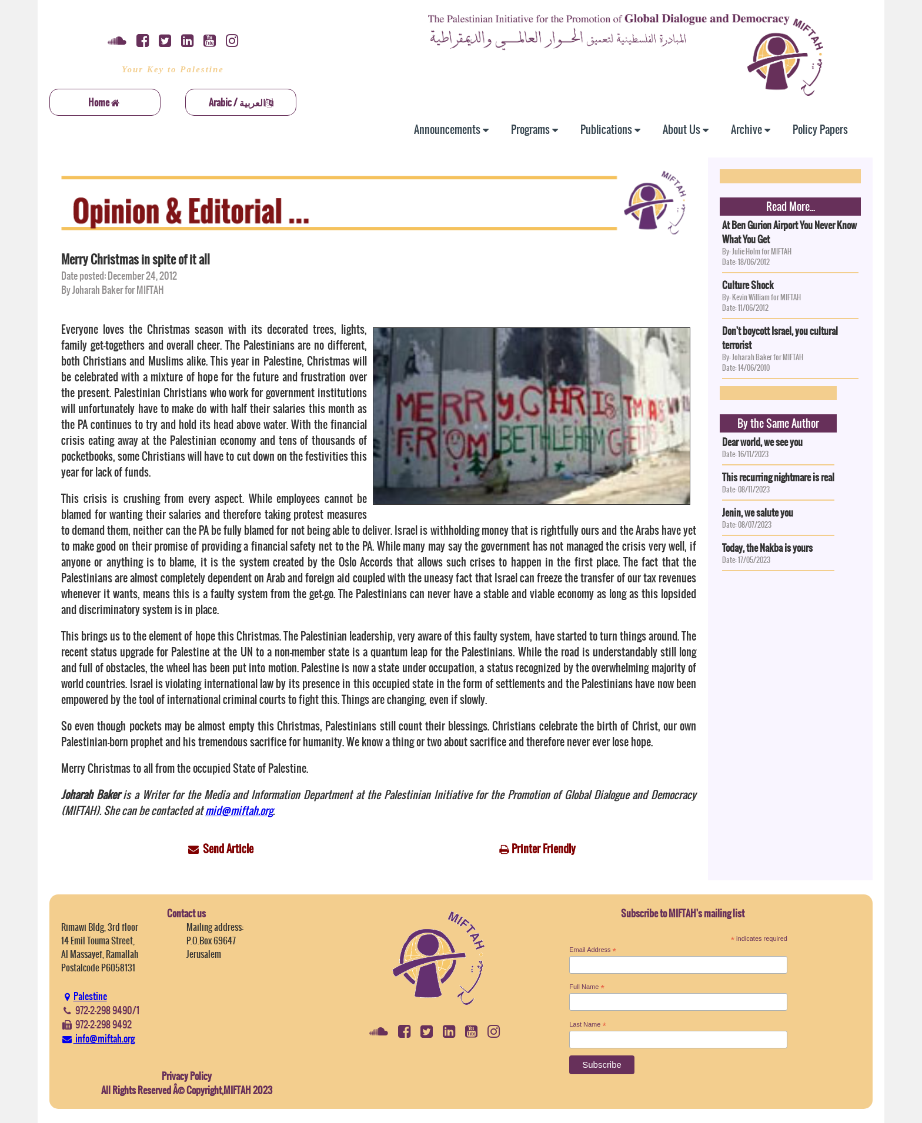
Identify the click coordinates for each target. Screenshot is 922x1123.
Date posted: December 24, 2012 (119, 276)
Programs (534, 130)
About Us (686, 130)
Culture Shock (748, 285)
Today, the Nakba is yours (767, 548)
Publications (610, 130)
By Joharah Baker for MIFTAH (112, 290)
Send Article (228, 849)
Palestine (84, 996)
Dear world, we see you (762, 442)
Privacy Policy (187, 1076)
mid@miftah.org (239, 811)
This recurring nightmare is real (778, 477)
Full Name (586, 987)
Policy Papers (820, 130)
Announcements (451, 130)
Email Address (592, 950)
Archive (750, 130)
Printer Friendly (544, 849)
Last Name (587, 1025)
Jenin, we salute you (757, 512)
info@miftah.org (98, 1038)
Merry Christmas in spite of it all (135, 259)
